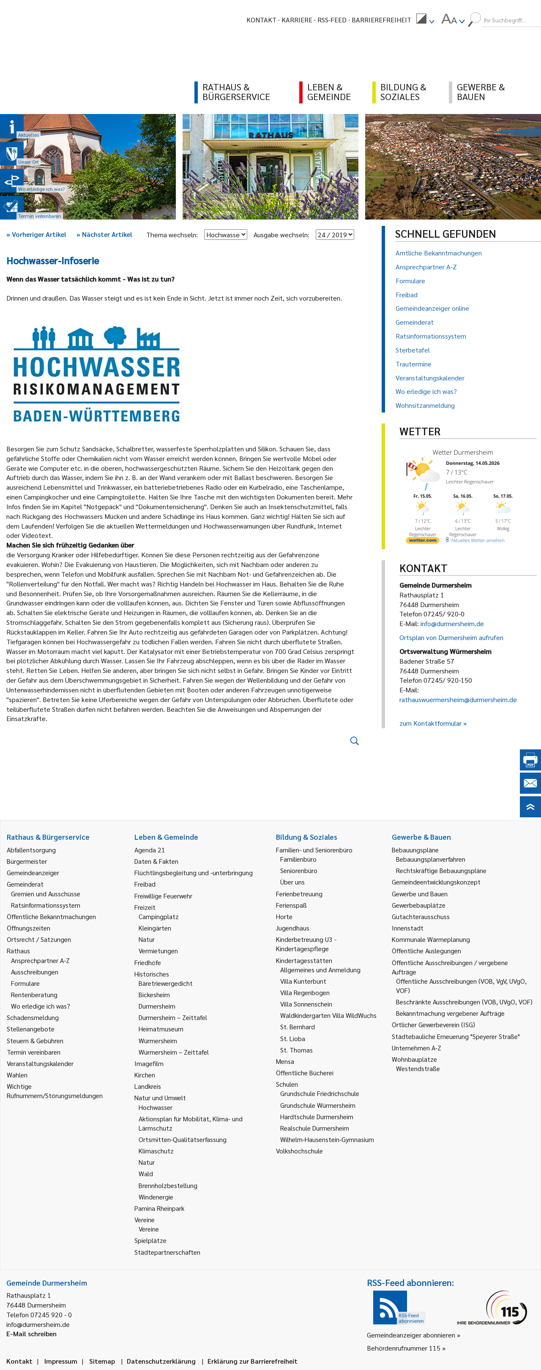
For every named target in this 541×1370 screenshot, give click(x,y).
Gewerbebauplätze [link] (418, 905)
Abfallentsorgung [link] (31, 849)
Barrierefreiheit (381, 19)
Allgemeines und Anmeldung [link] (320, 969)
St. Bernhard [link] (297, 1026)
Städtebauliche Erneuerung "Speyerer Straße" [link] (456, 1036)
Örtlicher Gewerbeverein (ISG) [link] (433, 1024)
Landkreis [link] (147, 1086)
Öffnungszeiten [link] (28, 927)
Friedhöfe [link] (147, 962)
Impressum (60, 1360)
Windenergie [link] (156, 1196)
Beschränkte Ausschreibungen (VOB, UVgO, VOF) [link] (464, 1001)
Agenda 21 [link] (149, 849)
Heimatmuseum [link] (161, 1028)
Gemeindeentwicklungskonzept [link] (436, 881)
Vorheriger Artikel (36, 234)
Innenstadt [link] (408, 927)
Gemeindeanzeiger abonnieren (411, 1334)
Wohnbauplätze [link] (414, 1059)
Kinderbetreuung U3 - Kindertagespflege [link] (306, 944)
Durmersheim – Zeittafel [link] (173, 1017)
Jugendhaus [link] (292, 927)
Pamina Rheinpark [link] (159, 1208)
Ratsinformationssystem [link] (45, 905)
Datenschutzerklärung (161, 1360)
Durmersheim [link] (157, 1005)
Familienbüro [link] (298, 859)
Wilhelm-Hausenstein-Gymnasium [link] (327, 1139)
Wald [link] (146, 1173)
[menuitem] (425, 20)
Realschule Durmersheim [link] (314, 1127)
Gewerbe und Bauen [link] (420, 893)
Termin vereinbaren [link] (33, 1051)
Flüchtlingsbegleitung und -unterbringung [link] (193, 872)
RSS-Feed (332, 19)
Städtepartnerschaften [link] (167, 1252)
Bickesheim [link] (154, 994)
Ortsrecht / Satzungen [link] (39, 939)
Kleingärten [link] (155, 927)
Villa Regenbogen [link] (305, 992)
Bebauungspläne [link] (415, 849)
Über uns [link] (292, 881)
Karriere (296, 19)
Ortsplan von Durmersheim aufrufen (451, 637)
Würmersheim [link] (158, 1040)
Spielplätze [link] (150, 1240)
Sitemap (102, 1360)
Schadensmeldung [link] (33, 1017)
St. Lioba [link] (292, 1038)
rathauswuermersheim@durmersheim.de (458, 699)
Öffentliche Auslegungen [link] (426, 950)
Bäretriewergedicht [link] (166, 983)
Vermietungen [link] (158, 950)
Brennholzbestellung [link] (168, 1185)
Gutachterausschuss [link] (421, 916)
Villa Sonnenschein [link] (306, 1003)
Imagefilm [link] (149, 1063)
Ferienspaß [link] (291, 905)
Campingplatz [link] (159, 916)
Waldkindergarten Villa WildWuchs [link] (328, 1015)
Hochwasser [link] (155, 1107)
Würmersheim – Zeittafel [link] (174, 1051)
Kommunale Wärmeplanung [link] (431, 939)
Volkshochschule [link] (299, 1150)
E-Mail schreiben (31, 1333)
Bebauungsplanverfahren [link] (430, 859)
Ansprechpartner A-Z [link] (40, 960)
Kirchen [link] (144, 1074)
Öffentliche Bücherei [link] (304, 1072)
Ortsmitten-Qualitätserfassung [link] (183, 1139)
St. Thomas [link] (296, 1049)
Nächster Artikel (104, 234)
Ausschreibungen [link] (34, 971)
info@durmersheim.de (452, 623)
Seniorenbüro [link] (298, 870)
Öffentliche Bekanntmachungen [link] (51, 916)
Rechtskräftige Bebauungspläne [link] (441, 870)
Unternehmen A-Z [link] (416, 1047)
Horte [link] (284, 916)
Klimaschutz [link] (156, 1150)
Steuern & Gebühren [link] (35, 1040)
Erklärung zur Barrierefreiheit (253, 1360)
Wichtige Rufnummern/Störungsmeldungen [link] (55, 1091)
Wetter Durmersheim (463, 452)
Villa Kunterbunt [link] (303, 981)
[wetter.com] (423, 542)
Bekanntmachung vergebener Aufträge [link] (450, 1013)
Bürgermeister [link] (27, 861)
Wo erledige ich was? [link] (40, 1005)
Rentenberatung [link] (34, 994)
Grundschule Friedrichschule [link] (319, 1093)
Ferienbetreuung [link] (299, 893)
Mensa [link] (285, 1061)
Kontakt (261, 19)
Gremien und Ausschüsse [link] (45, 893)
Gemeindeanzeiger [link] (33, 872)
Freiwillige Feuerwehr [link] (163, 895)
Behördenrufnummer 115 (403, 1347)
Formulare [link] (25, 983)
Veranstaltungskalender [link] (40, 1063)
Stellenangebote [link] (31, 1028)
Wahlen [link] (17, 1074)
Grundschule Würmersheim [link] (317, 1105)
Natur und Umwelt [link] (160, 1097)
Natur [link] (147, 939)
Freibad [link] (145, 883)
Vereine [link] (149, 1228)
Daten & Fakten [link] (156, 861)
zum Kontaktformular (430, 723)
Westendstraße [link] (418, 1068)
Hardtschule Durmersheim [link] (316, 1116)
